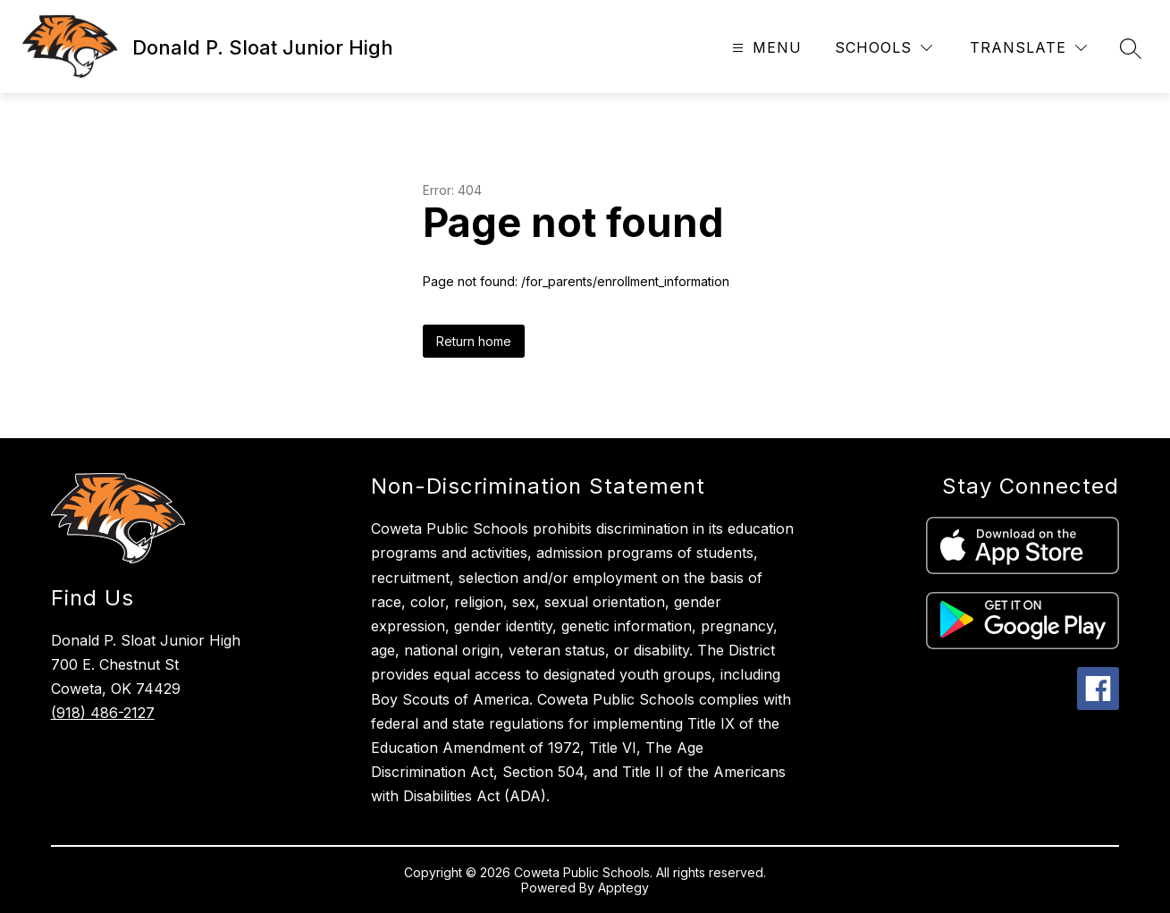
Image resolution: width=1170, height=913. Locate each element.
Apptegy (623, 887)
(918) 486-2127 (103, 713)
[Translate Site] (1028, 48)
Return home (473, 341)
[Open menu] (765, 48)
